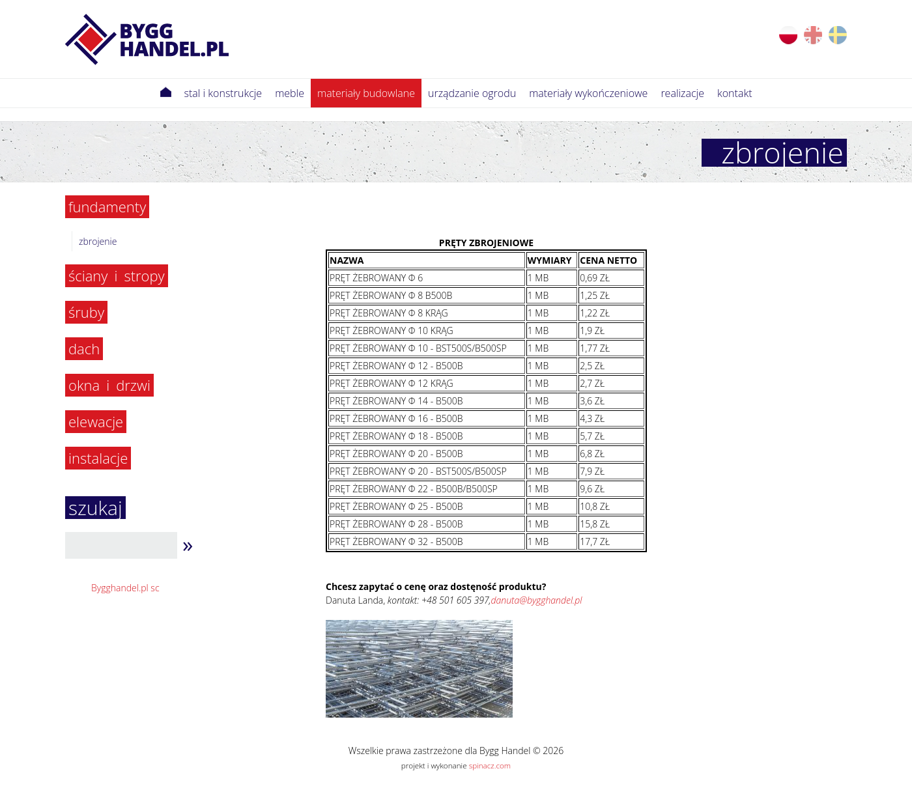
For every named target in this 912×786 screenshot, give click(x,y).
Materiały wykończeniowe (588, 93)
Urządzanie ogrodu (472, 93)
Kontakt (734, 93)
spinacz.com (490, 765)
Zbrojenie (98, 241)
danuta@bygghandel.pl (536, 600)
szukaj (95, 507)
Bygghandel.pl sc (125, 588)
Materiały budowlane (366, 93)
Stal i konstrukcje (223, 93)
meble (289, 93)
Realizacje (682, 93)
